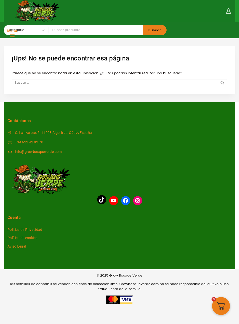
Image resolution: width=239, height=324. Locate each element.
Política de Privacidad (24, 230)
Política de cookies (22, 238)
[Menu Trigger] (12, 33)
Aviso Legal (16, 246)
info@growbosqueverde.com (38, 152)
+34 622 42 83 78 (29, 142)
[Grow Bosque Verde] (37, 11)
